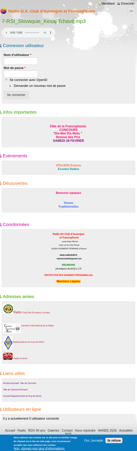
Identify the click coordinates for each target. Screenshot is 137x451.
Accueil (10, 430)
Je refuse (114, 440)
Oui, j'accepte (93, 440)
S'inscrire (127, 3)
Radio (21, 430)
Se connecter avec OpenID (28, 80)
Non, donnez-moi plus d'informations (39, 448)
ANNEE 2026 (107, 430)
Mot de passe (15, 68)
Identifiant (108, 3)
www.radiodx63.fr (68, 255)
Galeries (53, 430)
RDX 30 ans (36, 430)
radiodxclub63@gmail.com (69, 259)
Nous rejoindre (85, 430)
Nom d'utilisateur (17, 55)
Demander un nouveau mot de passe (40, 86)
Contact (67, 430)
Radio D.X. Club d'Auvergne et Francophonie (47, 10)
